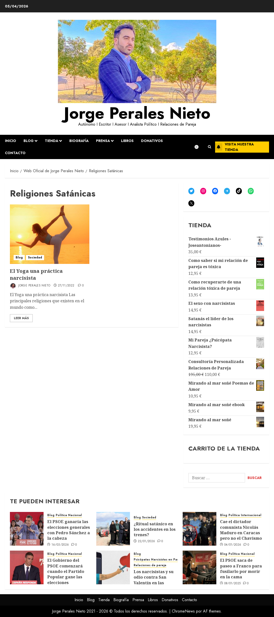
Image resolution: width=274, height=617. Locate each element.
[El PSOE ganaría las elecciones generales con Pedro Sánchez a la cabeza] (27, 529)
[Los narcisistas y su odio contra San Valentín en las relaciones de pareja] (113, 567)
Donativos (152, 140)
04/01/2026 (232, 545)
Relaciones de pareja (150, 565)
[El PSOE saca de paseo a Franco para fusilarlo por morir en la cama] (199, 567)
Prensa (103, 140)
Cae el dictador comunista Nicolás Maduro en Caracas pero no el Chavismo (241, 530)
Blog (29, 140)
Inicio (10, 140)
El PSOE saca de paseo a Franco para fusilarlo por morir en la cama (241, 569)
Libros (127, 140)
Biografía (79, 140)
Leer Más (21, 318)
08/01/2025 (232, 584)
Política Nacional (69, 515)
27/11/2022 (66, 286)
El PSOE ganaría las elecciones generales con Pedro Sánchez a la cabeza (68, 530)
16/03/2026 (60, 545)
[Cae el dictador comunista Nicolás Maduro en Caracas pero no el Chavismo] (199, 529)
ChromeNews (183, 611)
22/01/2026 (146, 541)
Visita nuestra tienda (234, 147)
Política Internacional (244, 515)
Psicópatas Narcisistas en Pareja (158, 560)
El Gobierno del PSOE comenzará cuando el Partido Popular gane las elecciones (65, 571)
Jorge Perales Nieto (137, 113)
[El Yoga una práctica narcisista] (49, 234)
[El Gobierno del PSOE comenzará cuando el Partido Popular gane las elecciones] (27, 567)
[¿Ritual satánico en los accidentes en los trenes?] (113, 529)
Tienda (51, 140)
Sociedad (35, 257)
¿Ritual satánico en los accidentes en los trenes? (154, 529)
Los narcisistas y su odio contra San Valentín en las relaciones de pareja (155, 580)
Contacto (15, 152)
